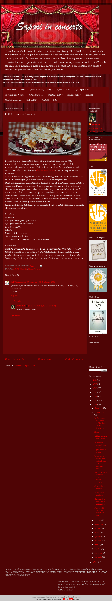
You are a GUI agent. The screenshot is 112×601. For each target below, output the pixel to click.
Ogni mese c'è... (64, 89)
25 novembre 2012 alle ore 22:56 (41, 282)
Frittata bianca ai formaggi (100, 437)
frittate (16, 269)
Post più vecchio (74, 359)
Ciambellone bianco (45, 170)
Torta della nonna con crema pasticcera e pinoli (100, 447)
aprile (97, 545)
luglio (97, 532)
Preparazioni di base (14, 94)
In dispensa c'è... (83, 89)
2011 (95, 562)
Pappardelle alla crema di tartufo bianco (99, 511)
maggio (98, 540)
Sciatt (96, 432)
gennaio (98, 557)
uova (40, 269)
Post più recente (14, 359)
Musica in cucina (13, 100)
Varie (23, 89)
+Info (71, 599)
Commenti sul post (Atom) (25, 365)
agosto (98, 528)
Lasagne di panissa (99, 493)
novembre (99, 412)
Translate (89, 94)
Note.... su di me (36, 94)
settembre (99, 524)
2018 (95, 380)
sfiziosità (23, 269)
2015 (95, 392)
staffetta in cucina (18, 282)
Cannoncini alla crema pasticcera (99, 501)
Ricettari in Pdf (55, 94)
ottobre (98, 520)
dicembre (99, 408)
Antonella (21, 306)
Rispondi (14, 295)
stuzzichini (33, 269)
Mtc (55, 100)
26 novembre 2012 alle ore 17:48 (42, 306)
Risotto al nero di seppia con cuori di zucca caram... (100, 477)
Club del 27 (31, 100)
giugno (98, 536)
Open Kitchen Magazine (41, 89)
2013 (95, 400)
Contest (45, 100)
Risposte (17, 301)
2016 (95, 388)
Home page (11, 89)
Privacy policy (74, 94)
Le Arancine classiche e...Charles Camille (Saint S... (99, 423)
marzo (98, 549)
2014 (95, 396)
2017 (95, 384)
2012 (95, 404)
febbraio (99, 553)
